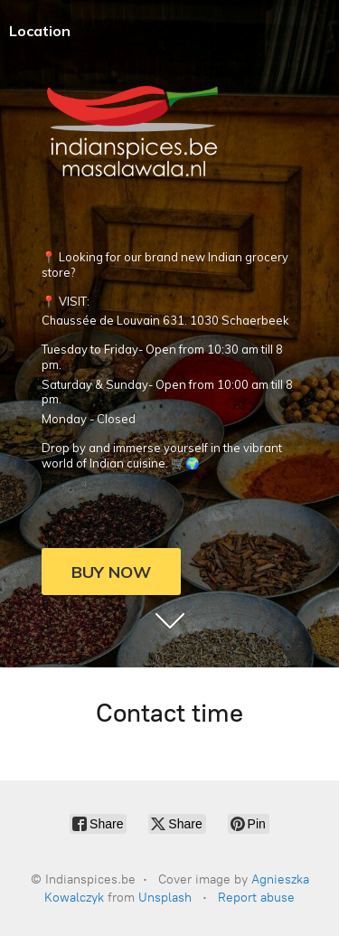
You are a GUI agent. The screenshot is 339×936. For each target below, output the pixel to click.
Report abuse (256, 897)
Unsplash (165, 897)
